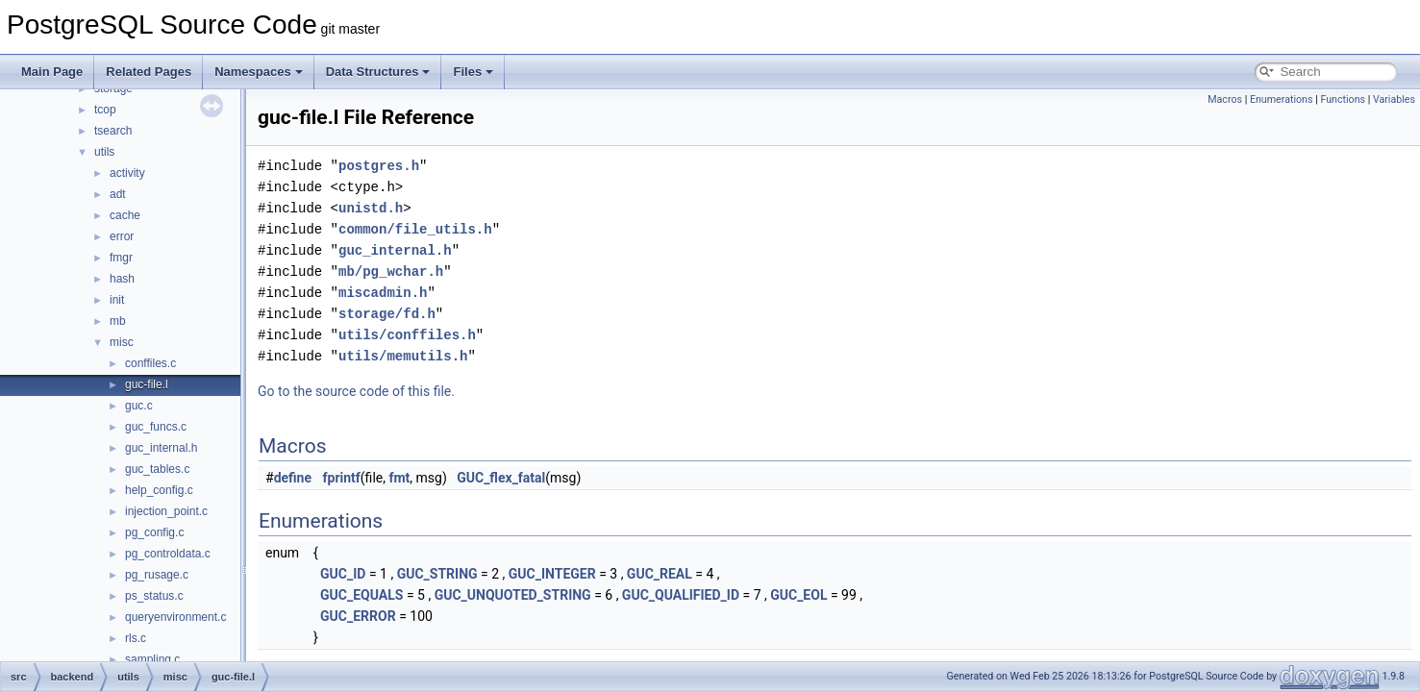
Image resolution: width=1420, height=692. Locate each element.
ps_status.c (154, 596)
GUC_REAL (659, 573)
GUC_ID (342, 573)
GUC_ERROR (358, 616)
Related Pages (148, 71)
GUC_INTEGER (552, 573)
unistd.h (370, 208)
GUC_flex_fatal (501, 477)
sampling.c (152, 659)
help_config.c (159, 490)
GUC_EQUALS (361, 595)
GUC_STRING (437, 573)
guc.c (139, 405)
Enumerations (1281, 99)
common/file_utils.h (415, 229)
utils (104, 152)
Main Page (52, 71)
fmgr (121, 257)
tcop (105, 109)
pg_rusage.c (156, 574)
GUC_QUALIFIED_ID (680, 595)
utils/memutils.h (402, 356)
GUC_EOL (798, 595)
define (292, 477)
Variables (1394, 99)
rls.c (135, 638)
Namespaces (258, 71)
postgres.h (378, 166)
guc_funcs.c (156, 426)
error (122, 236)
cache (125, 215)
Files (473, 71)
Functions (1342, 99)
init (117, 300)
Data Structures (378, 71)
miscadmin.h (382, 293)
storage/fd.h (387, 314)
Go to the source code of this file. (356, 391)
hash (122, 278)
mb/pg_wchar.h (390, 271)
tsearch (113, 130)
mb (118, 321)
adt (118, 194)
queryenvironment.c (175, 617)
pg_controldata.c (168, 553)
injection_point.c (166, 511)
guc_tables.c (157, 469)
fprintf (342, 477)
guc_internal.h (161, 448)
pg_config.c (154, 532)
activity (127, 173)
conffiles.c (150, 363)
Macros (1225, 99)
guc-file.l (146, 384)
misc (122, 342)
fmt (399, 477)
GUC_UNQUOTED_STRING (513, 595)
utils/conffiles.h (407, 335)
